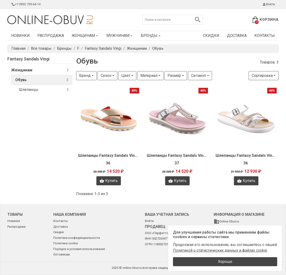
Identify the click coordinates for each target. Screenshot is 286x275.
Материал (149, 75)
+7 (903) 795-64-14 (25, 4)
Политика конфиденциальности (76, 238)
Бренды (151, 35)
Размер (174, 75)
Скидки (211, 35)
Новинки (20, 35)
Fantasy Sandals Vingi (28, 58)
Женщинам (85, 35)
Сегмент (198, 75)
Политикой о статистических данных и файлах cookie (220, 250)
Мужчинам (119, 35)
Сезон (106, 75)
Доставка (237, 35)
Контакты (264, 35)
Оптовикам (61, 254)
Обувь (41, 80)
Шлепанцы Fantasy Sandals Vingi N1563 (246, 155)
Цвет (125, 75)
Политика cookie (65, 243)
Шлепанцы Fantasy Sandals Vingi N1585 (108, 155)
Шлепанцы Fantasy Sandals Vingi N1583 (177, 155)
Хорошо (225, 261)
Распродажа (50, 35)
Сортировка (262, 75)
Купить (108, 180)
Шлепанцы (44, 89)
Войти (268, 4)
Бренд (85, 75)
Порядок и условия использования (79, 249)
